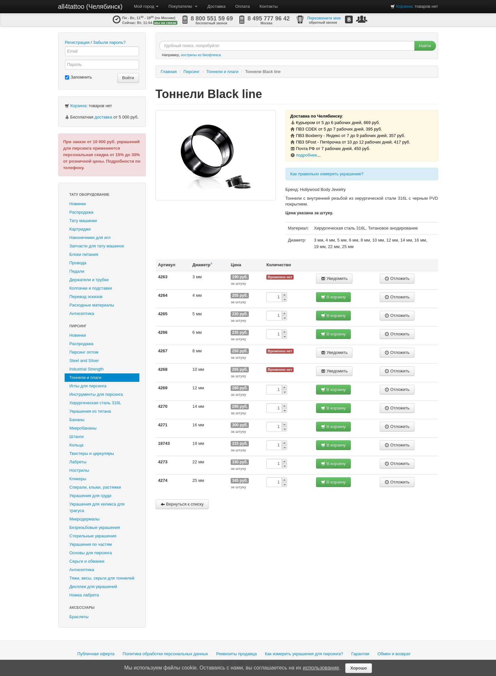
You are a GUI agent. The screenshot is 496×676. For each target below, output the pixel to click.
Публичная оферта (96, 653)
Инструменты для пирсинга (96, 394)
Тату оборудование (89, 194)
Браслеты (79, 616)
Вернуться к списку (182, 504)
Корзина (404, 6)
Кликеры (78, 478)
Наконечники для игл (90, 237)
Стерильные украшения (93, 535)
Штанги (77, 436)
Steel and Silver (84, 360)
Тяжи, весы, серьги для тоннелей (102, 578)
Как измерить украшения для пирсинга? (304, 653)
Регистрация (77, 42)
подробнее (306, 155)
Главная (169, 71)
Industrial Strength (87, 369)
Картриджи (80, 229)
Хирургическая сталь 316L (95, 402)
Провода (78, 262)
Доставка (216, 6)
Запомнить (78, 77)
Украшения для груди (90, 495)
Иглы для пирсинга (88, 385)
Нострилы (79, 470)
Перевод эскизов (86, 296)
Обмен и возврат (394, 653)
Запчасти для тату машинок (97, 246)
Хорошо (358, 668)
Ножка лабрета (84, 595)
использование (321, 667)
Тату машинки (83, 220)
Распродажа (82, 212)
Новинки (78, 203)
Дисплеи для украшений (93, 586)
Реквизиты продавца (236, 653)
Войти (128, 77)
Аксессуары (82, 607)
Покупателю (182, 6)
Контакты (269, 6)
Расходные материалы (92, 305)
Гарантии (360, 653)
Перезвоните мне (324, 18)
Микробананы (83, 428)
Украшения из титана (90, 411)
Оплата (242, 6)
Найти (425, 45)
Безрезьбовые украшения (95, 527)
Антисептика (82, 313)
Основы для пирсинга (91, 552)
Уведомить (334, 278)
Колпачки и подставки (91, 288)
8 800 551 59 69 (212, 18)
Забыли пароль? (109, 42)
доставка (103, 117)
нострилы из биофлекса (201, 55)
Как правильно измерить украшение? (327, 173)
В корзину (333, 296)
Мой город (146, 6)
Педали (77, 271)
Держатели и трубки (89, 279)
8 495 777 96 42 (269, 18)
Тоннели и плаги (86, 377)
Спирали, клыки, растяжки (95, 487)
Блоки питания (84, 254)
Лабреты (78, 461)
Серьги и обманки (87, 561)
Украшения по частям (91, 544)
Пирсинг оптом (84, 352)
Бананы (77, 419)
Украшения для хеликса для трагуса (97, 507)
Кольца (77, 445)
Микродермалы (85, 519)
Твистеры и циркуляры (92, 453)
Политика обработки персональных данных (165, 653)
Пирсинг (78, 326)
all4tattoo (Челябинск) (90, 6)
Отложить (397, 278)
